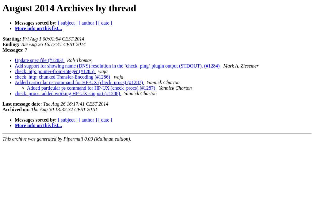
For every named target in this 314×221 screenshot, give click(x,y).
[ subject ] (68, 22)
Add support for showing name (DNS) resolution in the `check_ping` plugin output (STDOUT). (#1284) (118, 65)
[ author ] (88, 22)
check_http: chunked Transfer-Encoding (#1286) (63, 76)
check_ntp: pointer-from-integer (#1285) (55, 71)
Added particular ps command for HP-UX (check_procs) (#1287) (79, 82)
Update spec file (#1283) (40, 60)
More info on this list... (38, 28)
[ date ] (105, 22)
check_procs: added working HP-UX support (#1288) (68, 93)
